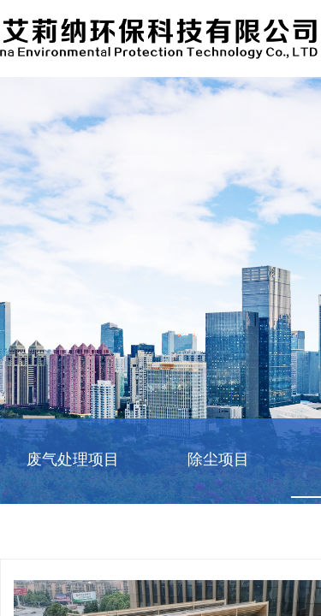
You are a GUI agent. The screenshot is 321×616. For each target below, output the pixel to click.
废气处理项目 (73, 459)
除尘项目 (218, 459)
